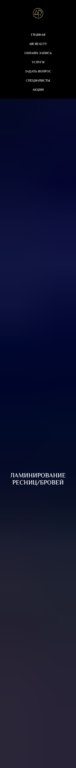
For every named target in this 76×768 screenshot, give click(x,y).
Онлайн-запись (38, 53)
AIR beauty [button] (38, 44)
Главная (38, 35)
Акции (38, 90)
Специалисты (38, 80)
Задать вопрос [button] (38, 71)
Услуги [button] (38, 62)
